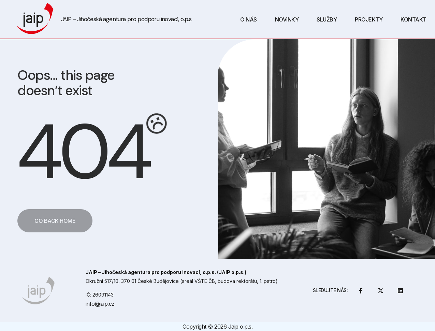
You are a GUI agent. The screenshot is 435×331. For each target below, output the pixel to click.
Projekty (368, 19)
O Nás (248, 19)
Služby (327, 19)
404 (82, 152)
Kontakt (413, 19)
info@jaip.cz (100, 303)
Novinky (287, 19)
